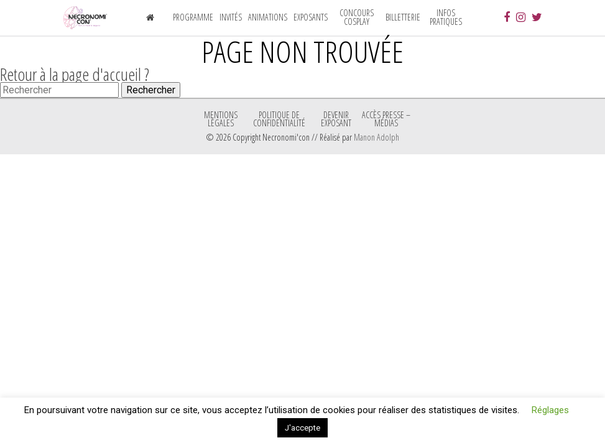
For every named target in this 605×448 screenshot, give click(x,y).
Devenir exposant (336, 119)
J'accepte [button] (302, 427)
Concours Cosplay (356, 17)
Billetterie (403, 17)
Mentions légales (221, 119)
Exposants (310, 17)
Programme (193, 17)
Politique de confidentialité (279, 119)
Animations (267, 17)
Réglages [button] (550, 410)
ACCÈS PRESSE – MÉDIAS (386, 119)
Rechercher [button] (150, 90)
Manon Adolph (376, 137)
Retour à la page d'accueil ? (74, 74)
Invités (230, 17)
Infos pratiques (446, 17)
